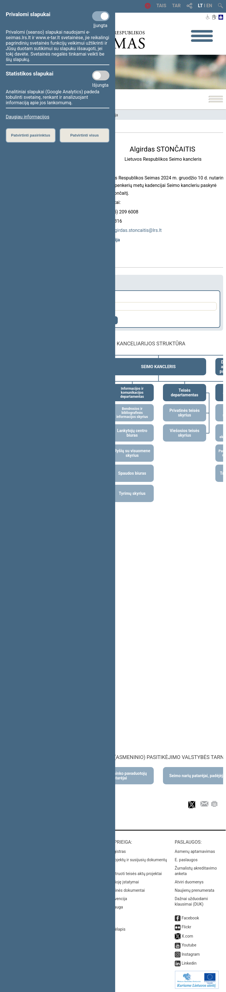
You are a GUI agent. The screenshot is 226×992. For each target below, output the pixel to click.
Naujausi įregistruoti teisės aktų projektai (125, 873)
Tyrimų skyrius (132, 493)
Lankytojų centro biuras (132, 433)
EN (209, 5)
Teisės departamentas (184, 392)
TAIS (161, 5)
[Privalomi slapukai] (100, 16)
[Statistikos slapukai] (100, 75)
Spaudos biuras (132, 473)
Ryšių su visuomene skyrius (132, 453)
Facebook (190, 918)
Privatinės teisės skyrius (185, 412)
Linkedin (189, 963)
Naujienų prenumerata (194, 890)
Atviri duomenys (189, 882)
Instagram (191, 954)
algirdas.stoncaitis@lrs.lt (136, 230)
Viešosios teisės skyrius (185, 433)
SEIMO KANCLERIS (158, 366)
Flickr (186, 927)
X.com (187, 936)
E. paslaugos (186, 859)
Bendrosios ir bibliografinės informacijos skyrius (132, 413)
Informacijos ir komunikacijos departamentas (132, 393)
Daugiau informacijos (27, 117)
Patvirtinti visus (84, 135)
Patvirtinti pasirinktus (30, 135)
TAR (176, 5)
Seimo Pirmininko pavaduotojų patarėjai (119, 775)
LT (200, 5)
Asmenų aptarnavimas (195, 851)
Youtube (189, 945)
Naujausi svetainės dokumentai (117, 890)
